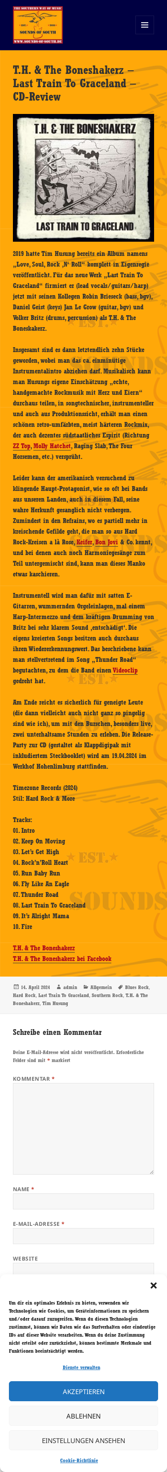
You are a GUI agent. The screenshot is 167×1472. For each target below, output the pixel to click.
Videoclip (125, 670)
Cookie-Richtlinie (79, 1460)
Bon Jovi (106, 542)
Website (25, 1258)
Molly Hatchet (52, 446)
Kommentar (34, 1079)
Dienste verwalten (81, 1367)
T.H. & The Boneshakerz (44, 948)
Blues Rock (137, 987)
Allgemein (101, 987)
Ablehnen (83, 1415)
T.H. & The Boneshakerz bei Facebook (62, 959)
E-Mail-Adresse (39, 1224)
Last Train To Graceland (63, 995)
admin (70, 987)
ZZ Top (21, 446)
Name (24, 1189)
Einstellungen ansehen (83, 1440)
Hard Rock (24, 995)
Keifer (84, 542)
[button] (153, 1285)
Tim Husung (55, 1003)
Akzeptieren (84, 1391)
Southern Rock (107, 995)
